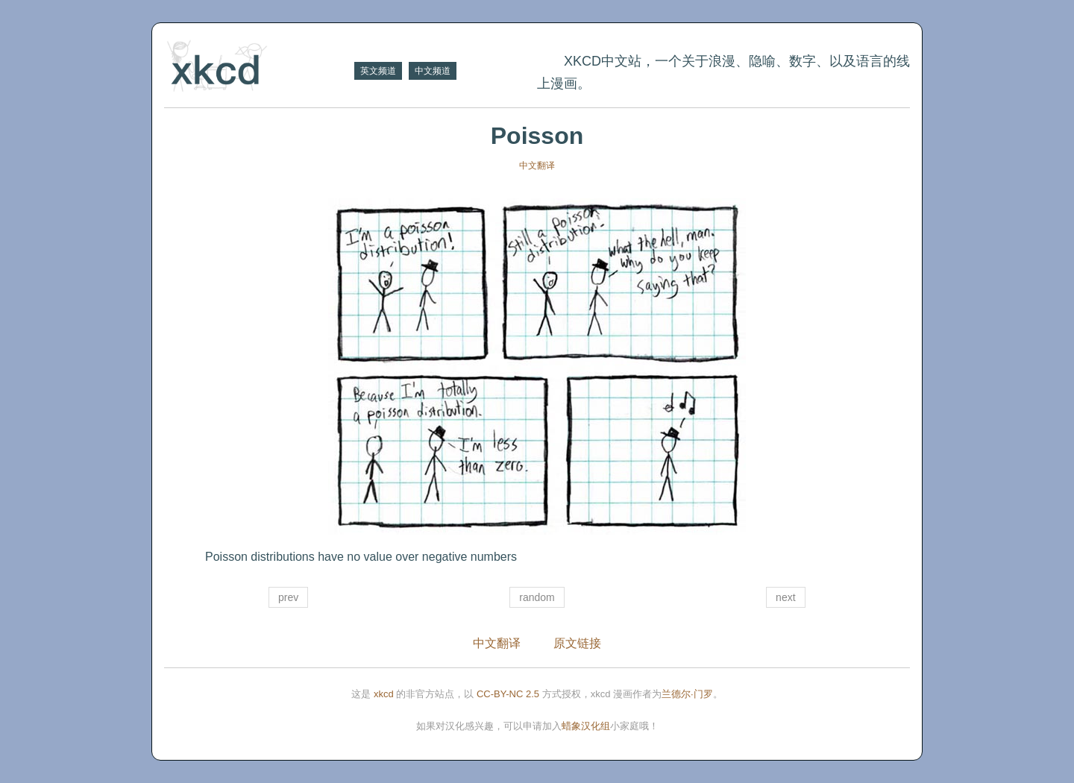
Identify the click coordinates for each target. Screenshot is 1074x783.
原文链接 (577, 643)
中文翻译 (537, 165)
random (536, 597)
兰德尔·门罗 (687, 693)
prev (288, 597)
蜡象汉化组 (586, 726)
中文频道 (432, 71)
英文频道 (378, 71)
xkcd (384, 693)
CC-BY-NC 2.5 (508, 693)
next (785, 597)
